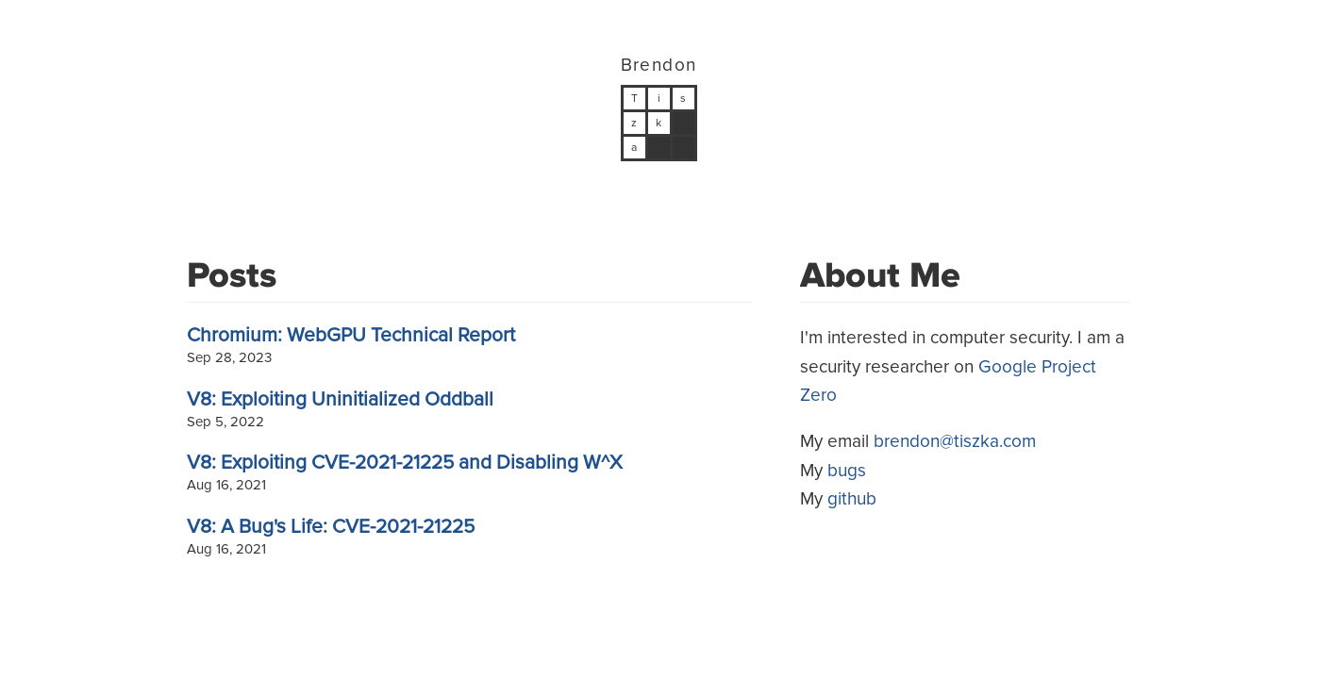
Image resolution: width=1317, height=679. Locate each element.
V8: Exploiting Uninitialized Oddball (340, 399)
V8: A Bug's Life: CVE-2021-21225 (331, 526)
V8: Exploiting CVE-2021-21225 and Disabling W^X (405, 462)
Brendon (659, 65)
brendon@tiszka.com (955, 442)
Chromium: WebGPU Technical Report (351, 335)
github (851, 499)
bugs (846, 471)
